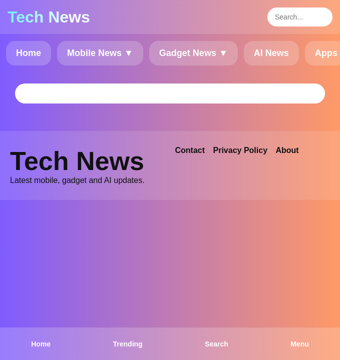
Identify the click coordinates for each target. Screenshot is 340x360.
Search (216, 344)
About (286, 150)
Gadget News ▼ (193, 53)
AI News (271, 53)
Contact (190, 150)
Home (28, 53)
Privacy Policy (240, 150)
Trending (128, 344)
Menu (299, 344)
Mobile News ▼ (100, 53)
